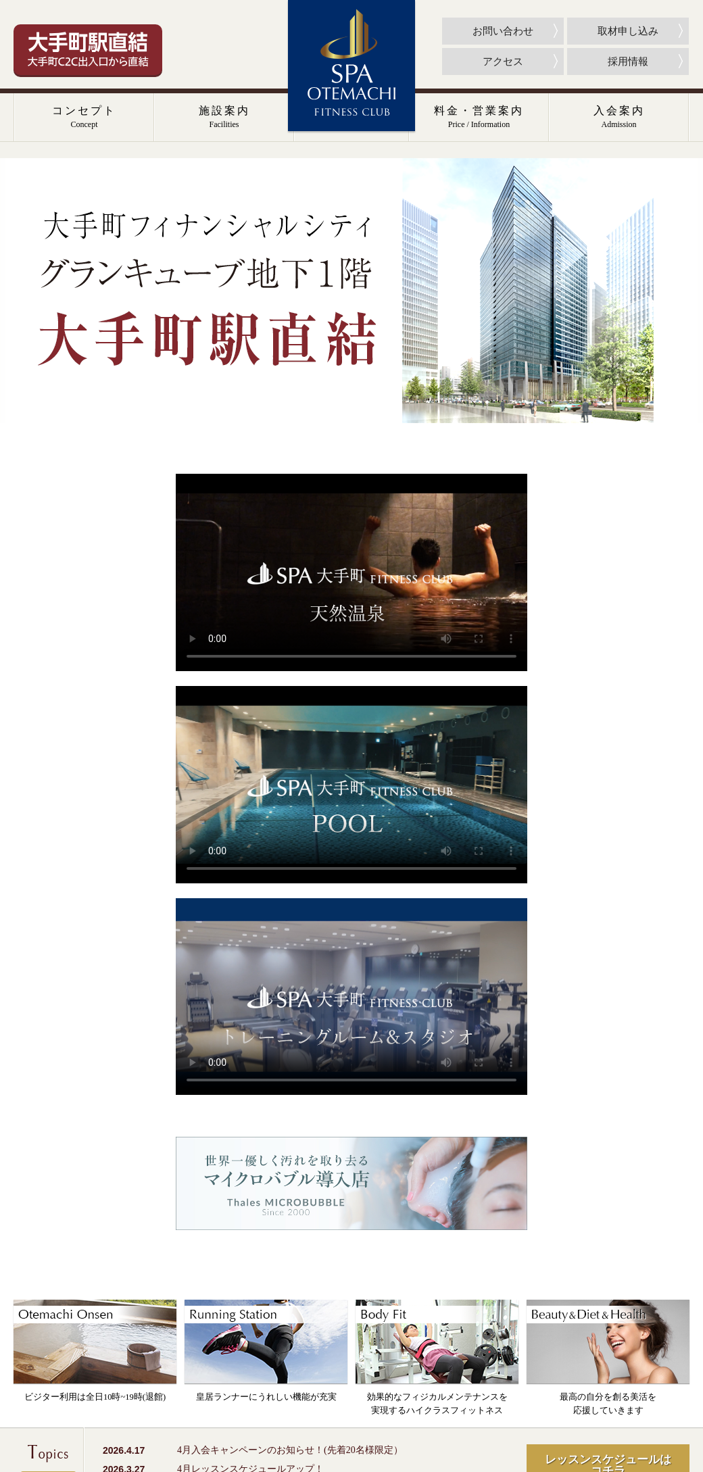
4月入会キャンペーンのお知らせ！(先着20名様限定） (290, 1450)
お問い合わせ (502, 31)
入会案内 (619, 117)
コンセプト (84, 117)
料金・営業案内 (479, 117)
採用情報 (628, 61)
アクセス (503, 61)
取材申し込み (628, 31)
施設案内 (224, 117)
